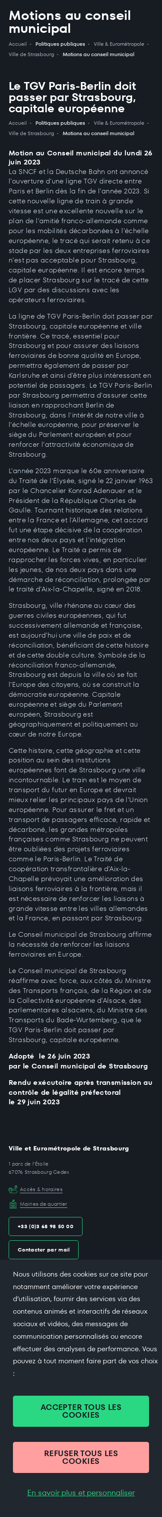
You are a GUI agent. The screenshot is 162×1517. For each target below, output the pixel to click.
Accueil (18, 44)
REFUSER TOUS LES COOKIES (81, 1457)
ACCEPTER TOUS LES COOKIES (81, 1411)
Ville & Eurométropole (119, 44)
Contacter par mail (44, 1249)
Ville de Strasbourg (31, 54)
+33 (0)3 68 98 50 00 (45, 1226)
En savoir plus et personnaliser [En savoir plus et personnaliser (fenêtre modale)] (81, 1493)
